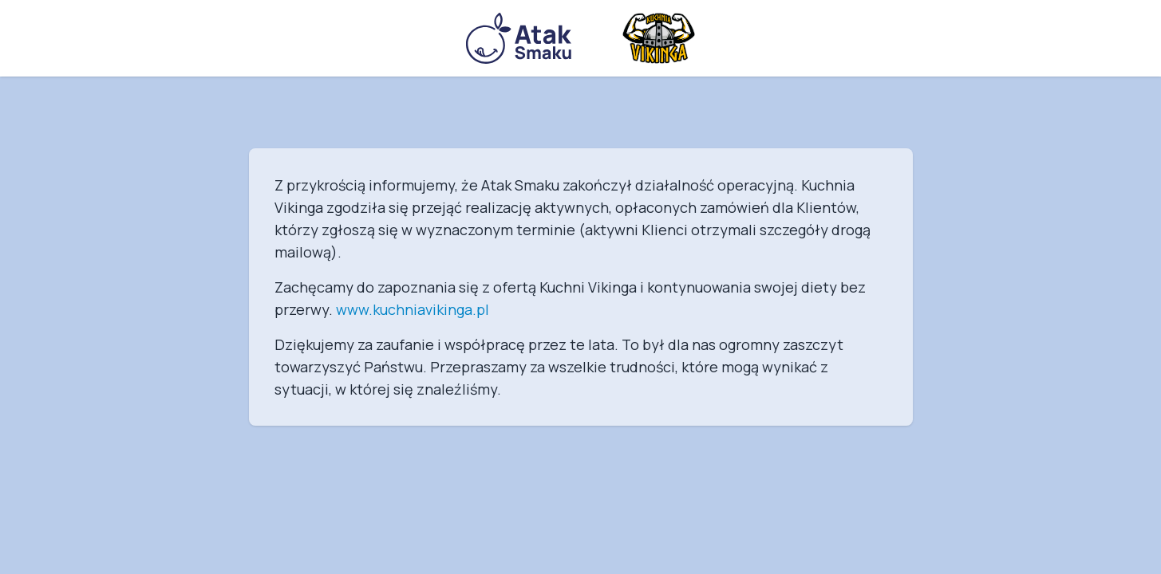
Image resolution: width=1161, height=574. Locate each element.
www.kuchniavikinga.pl (412, 309)
